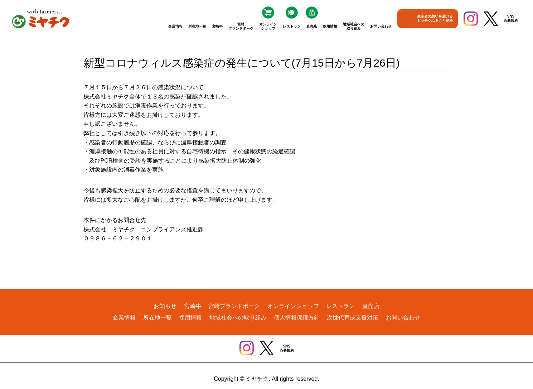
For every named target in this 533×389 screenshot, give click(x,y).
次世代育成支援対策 (352, 317)
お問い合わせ (381, 26)
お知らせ (165, 306)
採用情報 (330, 26)
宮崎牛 (217, 26)
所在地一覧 (197, 26)
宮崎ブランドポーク (240, 26)
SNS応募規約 (511, 18)
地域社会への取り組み (353, 26)
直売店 (311, 26)
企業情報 (175, 26)
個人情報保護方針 (297, 317)
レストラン (292, 26)
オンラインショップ (268, 26)
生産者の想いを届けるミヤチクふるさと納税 (435, 18)
